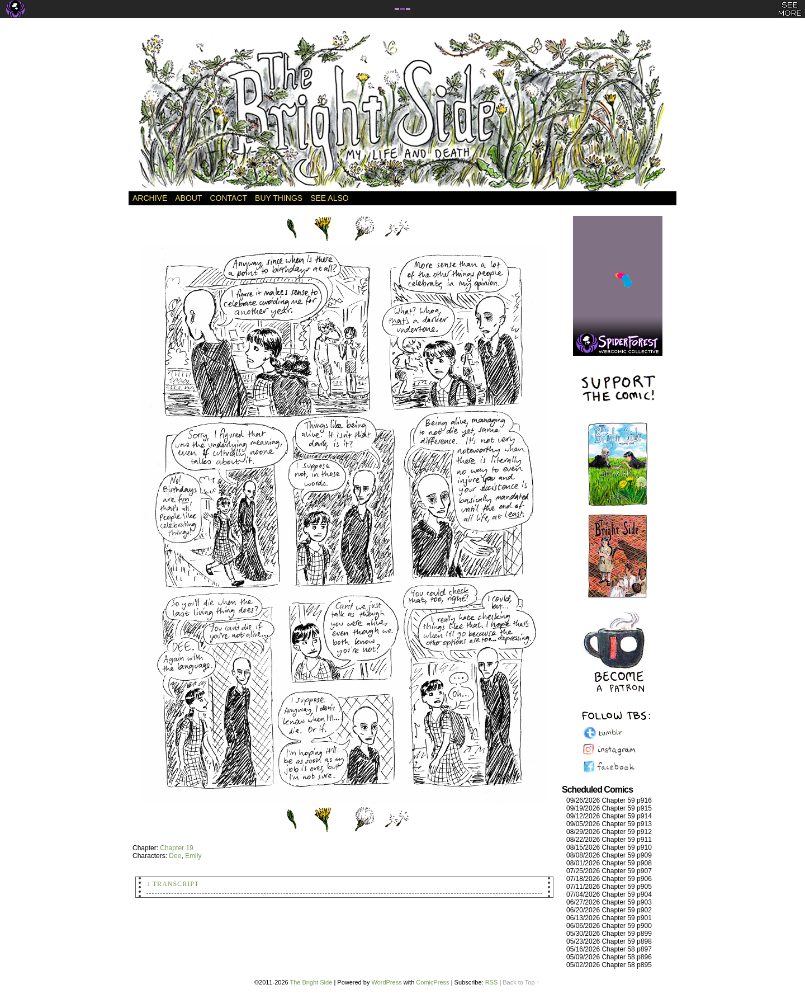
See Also (329, 198)
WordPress (386, 982)
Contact (228, 198)
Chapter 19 (176, 848)
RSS (491, 982)
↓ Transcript (172, 884)
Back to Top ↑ (521, 982)
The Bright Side (402, 110)
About (188, 198)
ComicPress (432, 982)
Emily (193, 856)
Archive (149, 198)
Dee (175, 856)
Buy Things (278, 198)
